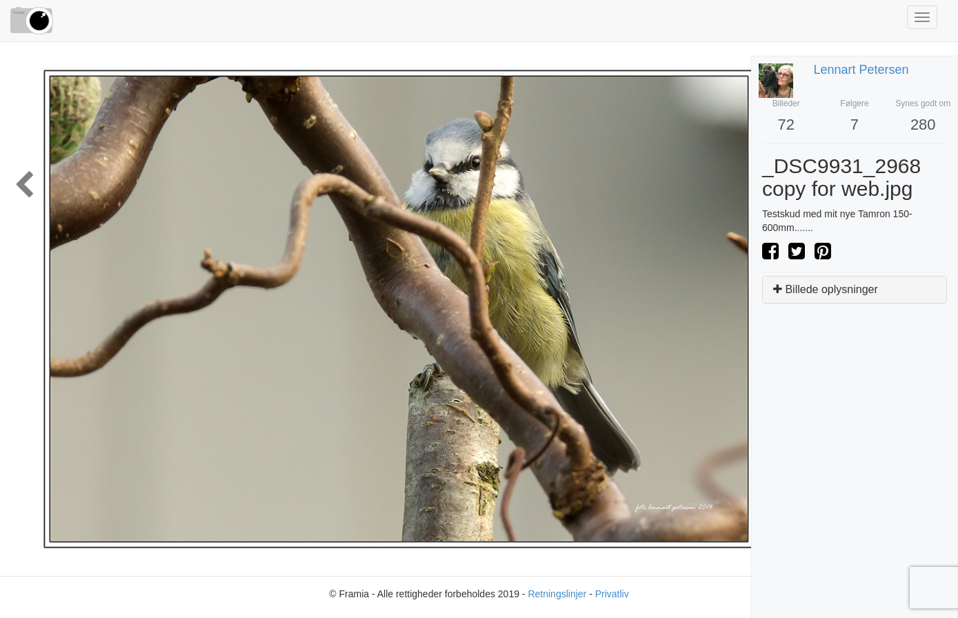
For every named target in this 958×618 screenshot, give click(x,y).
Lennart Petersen (861, 70)
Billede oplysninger (825, 289)
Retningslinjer (557, 593)
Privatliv (612, 593)
